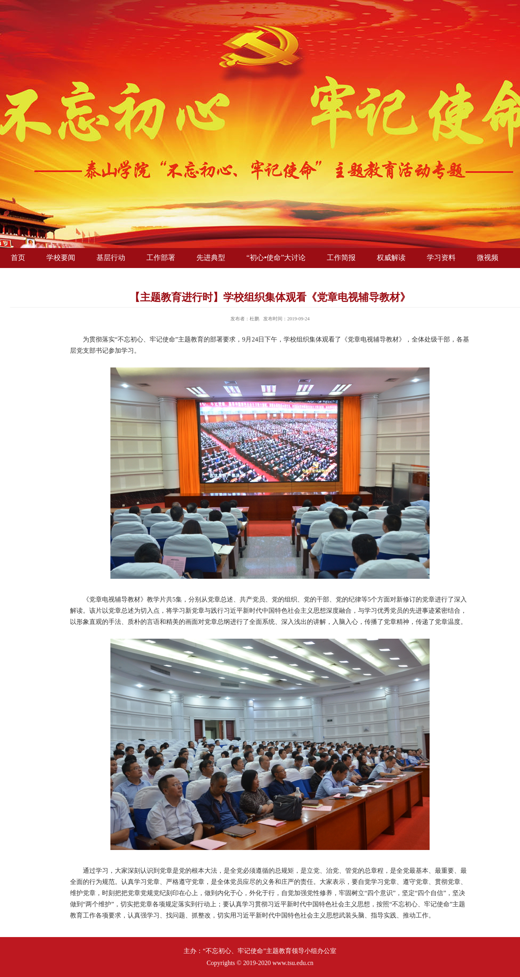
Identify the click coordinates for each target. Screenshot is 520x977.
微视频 (487, 258)
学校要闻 (60, 258)
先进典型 (210, 258)
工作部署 (160, 258)
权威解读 (391, 258)
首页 (18, 258)
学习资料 (441, 258)
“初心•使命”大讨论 (276, 258)
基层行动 (110, 258)
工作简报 (341, 258)
